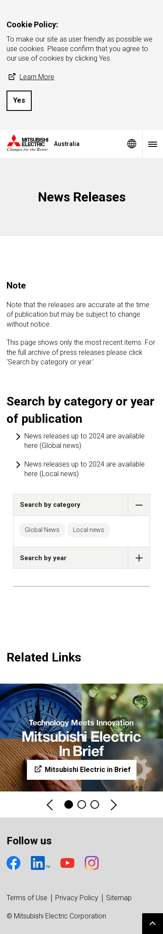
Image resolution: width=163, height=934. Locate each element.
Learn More (30, 77)
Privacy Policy (76, 898)
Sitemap (119, 898)
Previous (50, 805)
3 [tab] (94, 804)
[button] (139, 505)
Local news (88, 529)
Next (113, 805)
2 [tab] (81, 804)
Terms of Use (27, 898)
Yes (19, 100)
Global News (42, 529)
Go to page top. (152, 923)
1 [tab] (68, 804)
